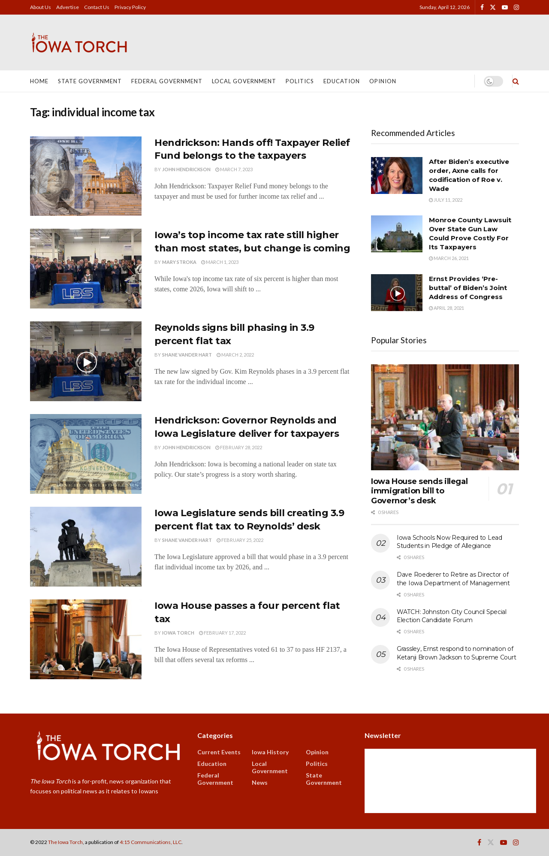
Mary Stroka (179, 262)
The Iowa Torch (65, 842)
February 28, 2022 (238, 447)
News (260, 782)
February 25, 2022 (240, 540)
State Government (90, 81)
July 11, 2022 (445, 200)
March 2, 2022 (235, 354)
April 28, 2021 (446, 308)
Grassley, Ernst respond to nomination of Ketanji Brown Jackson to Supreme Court (456, 653)
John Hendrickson (186, 169)
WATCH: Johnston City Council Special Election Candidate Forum (452, 616)
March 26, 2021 (449, 258)
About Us (40, 7)
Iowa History (270, 752)
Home (39, 81)
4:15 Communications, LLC (150, 842)
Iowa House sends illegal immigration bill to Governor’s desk (419, 491)
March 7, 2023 (234, 169)
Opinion (382, 81)
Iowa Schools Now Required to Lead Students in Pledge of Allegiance (449, 542)
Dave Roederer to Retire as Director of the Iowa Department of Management (453, 579)
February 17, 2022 (222, 632)
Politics (300, 81)
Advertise (67, 7)
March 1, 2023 (219, 262)
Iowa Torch (178, 632)
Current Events (219, 752)
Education (341, 81)
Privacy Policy (130, 7)
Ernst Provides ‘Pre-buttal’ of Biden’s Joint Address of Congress (468, 288)
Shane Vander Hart (187, 354)
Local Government (244, 81)
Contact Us (96, 7)
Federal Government (166, 81)
